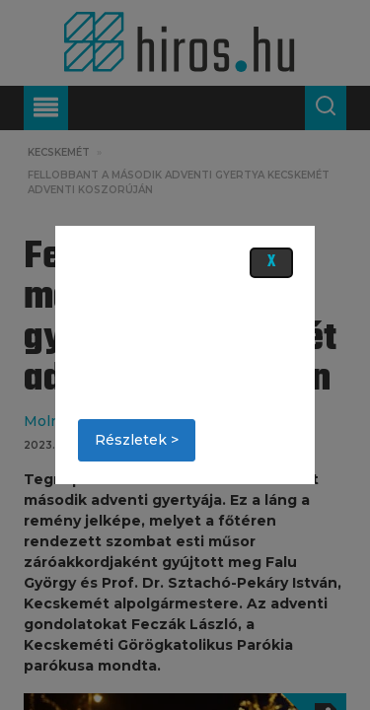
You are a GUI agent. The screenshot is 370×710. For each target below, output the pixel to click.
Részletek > (137, 440)
